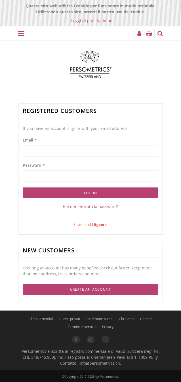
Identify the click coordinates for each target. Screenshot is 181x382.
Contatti (146, 318)
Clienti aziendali (41, 318)
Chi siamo (126, 318)
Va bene (104, 20)
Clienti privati (69, 318)
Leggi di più (82, 20)
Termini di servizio (82, 326)
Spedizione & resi (99, 318)
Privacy (107, 326)
